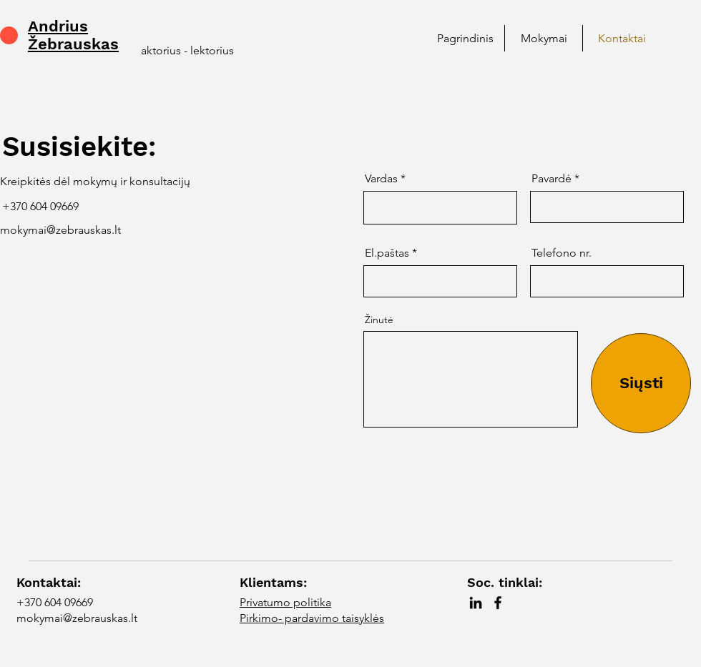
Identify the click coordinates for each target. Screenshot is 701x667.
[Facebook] (497, 602)
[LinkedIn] (475, 602)
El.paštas (387, 253)
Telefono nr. (561, 253)
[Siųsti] (641, 383)
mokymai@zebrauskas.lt (60, 230)
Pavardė (551, 178)
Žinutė (379, 320)
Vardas (381, 178)
